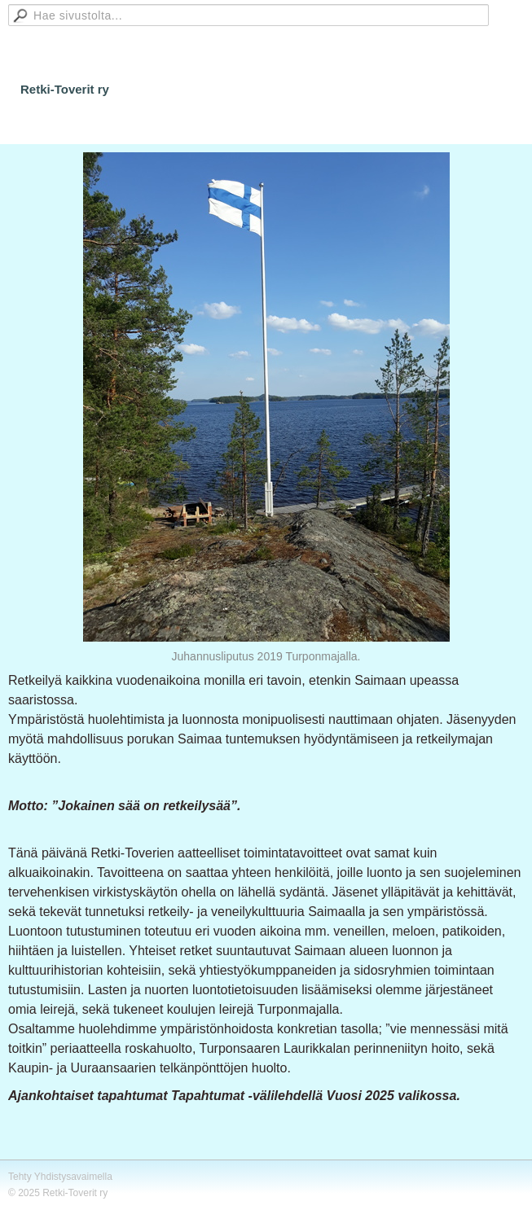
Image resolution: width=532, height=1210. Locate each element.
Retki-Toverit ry (64, 89)
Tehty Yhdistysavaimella (60, 1176)
